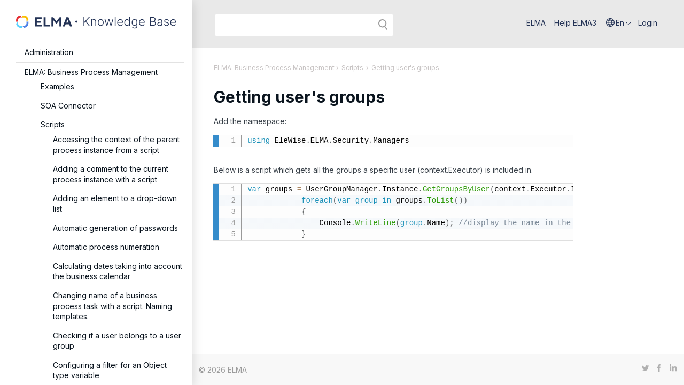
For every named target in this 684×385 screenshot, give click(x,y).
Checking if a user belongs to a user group (117, 341)
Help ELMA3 (575, 22)
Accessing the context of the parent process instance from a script (116, 145)
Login (647, 22)
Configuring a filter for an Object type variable (110, 370)
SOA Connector (68, 105)
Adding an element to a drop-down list (115, 203)
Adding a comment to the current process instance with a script (110, 174)
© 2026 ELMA (223, 369)
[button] (618, 23)
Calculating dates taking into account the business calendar (117, 271)
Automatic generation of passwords (115, 228)
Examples (57, 86)
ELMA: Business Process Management (91, 71)
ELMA (536, 22)
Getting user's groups (405, 68)
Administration (49, 52)
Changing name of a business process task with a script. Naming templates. (112, 306)
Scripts (53, 124)
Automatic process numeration (106, 246)
